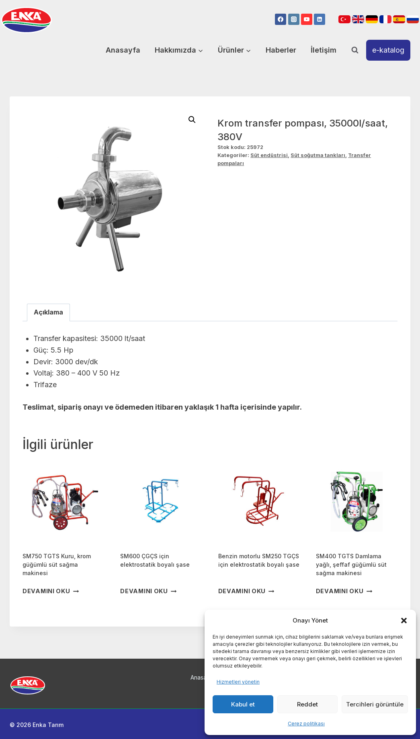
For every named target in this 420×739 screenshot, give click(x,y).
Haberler (281, 50)
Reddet (307, 704)
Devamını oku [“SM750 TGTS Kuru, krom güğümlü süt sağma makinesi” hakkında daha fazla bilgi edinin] (51, 591)
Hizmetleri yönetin (238, 682)
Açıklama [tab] (48, 312)
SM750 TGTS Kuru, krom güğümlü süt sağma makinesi (57, 564)
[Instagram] (293, 19)
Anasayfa (123, 50)
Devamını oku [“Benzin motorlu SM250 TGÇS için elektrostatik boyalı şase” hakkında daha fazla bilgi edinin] (246, 591)
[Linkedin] (319, 19)
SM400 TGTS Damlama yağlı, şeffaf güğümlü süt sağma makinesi (351, 564)
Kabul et (243, 704)
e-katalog (388, 50)
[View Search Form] (355, 50)
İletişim (323, 50)
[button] (404, 621)
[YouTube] (306, 19)
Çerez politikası (306, 724)
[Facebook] (280, 19)
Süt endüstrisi (269, 155)
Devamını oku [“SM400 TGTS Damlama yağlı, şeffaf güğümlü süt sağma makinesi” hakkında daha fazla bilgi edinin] (344, 591)
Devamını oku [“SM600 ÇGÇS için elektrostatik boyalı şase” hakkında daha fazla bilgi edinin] (148, 591)
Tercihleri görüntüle (375, 704)
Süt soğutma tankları (318, 155)
